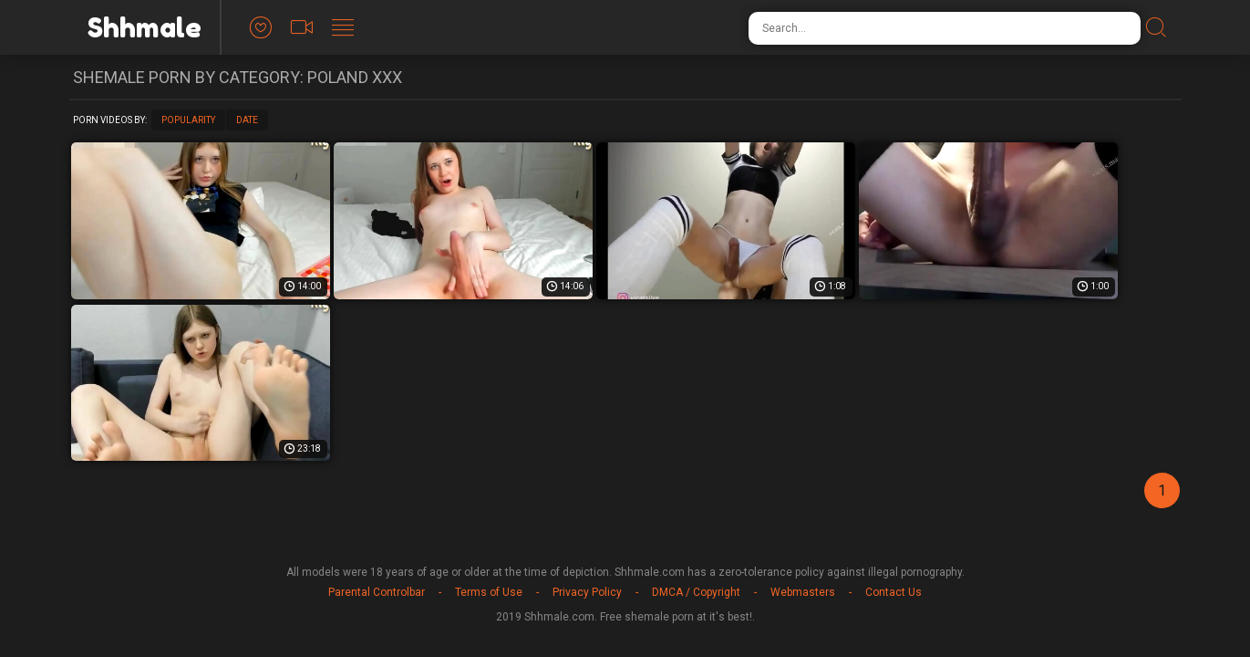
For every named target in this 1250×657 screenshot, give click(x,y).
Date (247, 120)
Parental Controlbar (376, 592)
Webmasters (802, 592)
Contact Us (893, 592)
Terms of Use (488, 592)
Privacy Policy (587, 592)
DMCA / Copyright (696, 592)
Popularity (188, 120)
